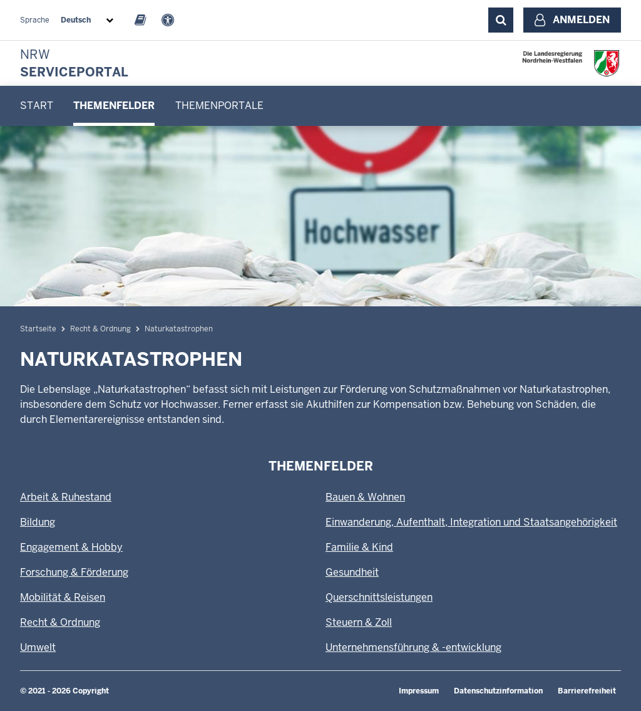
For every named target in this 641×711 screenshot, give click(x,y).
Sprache (34, 20)
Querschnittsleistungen (379, 597)
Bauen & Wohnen (365, 497)
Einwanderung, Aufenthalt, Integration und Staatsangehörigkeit (471, 522)
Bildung (37, 522)
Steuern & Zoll (359, 622)
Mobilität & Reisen (62, 597)
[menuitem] (36, 106)
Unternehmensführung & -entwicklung (413, 647)
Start (36, 105)
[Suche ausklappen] (500, 20)
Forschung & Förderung (74, 572)
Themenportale (219, 105)
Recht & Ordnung (100, 329)
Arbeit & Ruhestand (65, 497)
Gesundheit (352, 572)
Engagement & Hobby (71, 547)
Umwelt (38, 647)
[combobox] (89, 20)
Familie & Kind (359, 547)
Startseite (38, 329)
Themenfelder (114, 105)
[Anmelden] (572, 20)
